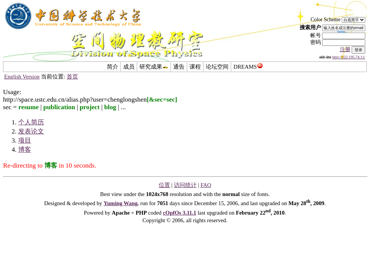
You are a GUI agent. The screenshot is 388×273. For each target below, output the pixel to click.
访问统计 (185, 185)
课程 (195, 67)
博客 (24, 149)
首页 (72, 77)
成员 (129, 67)
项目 (24, 140)
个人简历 (31, 122)
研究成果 (153, 67)
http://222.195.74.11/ (348, 57)
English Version (21, 77)
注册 (345, 49)
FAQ (205, 185)
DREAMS (248, 67)
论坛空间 (217, 67)
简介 (112, 67)
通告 (179, 67)
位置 (164, 185)
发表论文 (31, 131)
